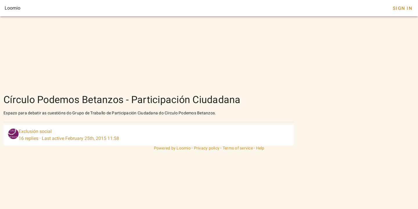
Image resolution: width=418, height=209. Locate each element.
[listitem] (148, 135)
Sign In (402, 8)
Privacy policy (207, 148)
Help (260, 148)
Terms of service (238, 148)
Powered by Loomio (172, 148)
